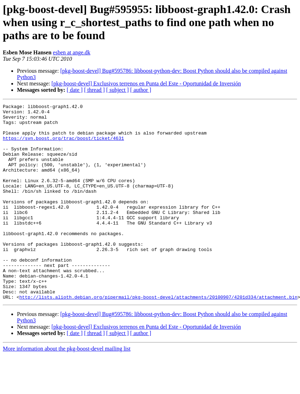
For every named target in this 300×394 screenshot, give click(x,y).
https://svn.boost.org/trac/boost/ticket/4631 (63, 145)
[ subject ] (117, 90)
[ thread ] (94, 90)
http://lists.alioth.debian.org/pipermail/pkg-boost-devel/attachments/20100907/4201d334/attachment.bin (158, 336)
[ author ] (140, 90)
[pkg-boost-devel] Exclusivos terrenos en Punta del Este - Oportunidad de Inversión (146, 83)
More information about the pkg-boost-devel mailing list (67, 388)
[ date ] (75, 90)
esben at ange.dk (71, 52)
